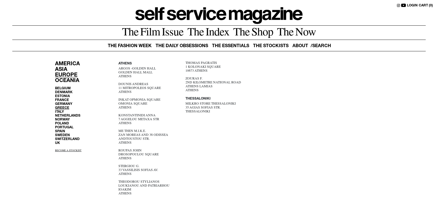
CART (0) (426, 5)
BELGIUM (63, 88)
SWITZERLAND (67, 139)
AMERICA (67, 64)
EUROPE (66, 75)
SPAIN (60, 131)
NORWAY (62, 119)
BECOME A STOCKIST (68, 151)
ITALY (59, 112)
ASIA (61, 69)
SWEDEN (62, 135)
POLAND (62, 123)
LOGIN (412, 5)
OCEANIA (67, 80)
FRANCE (62, 100)
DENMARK (64, 92)
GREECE (62, 108)
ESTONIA (62, 96)
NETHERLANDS (67, 115)
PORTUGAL (64, 127)
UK (57, 143)
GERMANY (63, 104)
